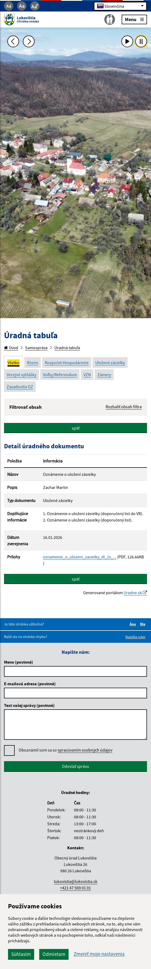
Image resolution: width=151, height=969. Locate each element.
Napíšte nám (135, 637)
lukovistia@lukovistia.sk (75, 881)
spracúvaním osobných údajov (85, 750)
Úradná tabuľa (67, 347)
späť (76, 428)
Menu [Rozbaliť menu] (134, 19)
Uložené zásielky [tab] (110, 362)
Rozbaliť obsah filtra (124, 406)
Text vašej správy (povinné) (29, 705)
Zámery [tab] (104, 374)
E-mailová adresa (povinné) (30, 683)
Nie (143, 624)
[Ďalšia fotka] (29, 41)
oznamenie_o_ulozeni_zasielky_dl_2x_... (79, 556)
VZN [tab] (87, 374)
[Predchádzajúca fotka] (13, 41)
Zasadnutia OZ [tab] (20, 386)
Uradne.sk (135, 592)
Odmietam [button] (53, 954)
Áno (134, 624)
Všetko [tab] (13, 362)
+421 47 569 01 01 (75, 887)
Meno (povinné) (18, 662)
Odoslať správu (75, 766)
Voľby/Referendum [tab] (60, 374)
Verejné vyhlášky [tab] (21, 374)
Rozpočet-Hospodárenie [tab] (67, 362)
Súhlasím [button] (21, 954)
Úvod (11, 347)
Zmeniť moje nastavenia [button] (99, 953)
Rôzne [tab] (32, 362)
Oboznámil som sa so (65, 750)
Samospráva (36, 347)
